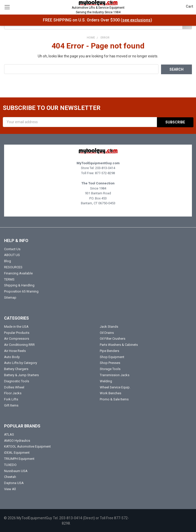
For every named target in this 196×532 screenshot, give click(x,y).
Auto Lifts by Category (20, 362)
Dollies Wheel (14, 387)
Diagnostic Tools (16, 381)
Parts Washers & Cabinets (119, 344)
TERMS (9, 279)
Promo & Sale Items (114, 399)
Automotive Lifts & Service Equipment (98, 10)
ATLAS (9, 434)
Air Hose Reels (15, 350)
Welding (106, 381)
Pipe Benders (109, 350)
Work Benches (110, 393)
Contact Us (12, 248)
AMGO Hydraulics (17, 440)
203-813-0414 (105, 167)
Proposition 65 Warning (21, 291)
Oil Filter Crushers (112, 338)
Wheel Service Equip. (115, 387)
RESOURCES (13, 267)
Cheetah (10, 476)
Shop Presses (110, 362)
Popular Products (16, 332)
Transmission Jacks (114, 374)
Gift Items (11, 405)
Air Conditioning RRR (19, 344)
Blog (7, 261)
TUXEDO (10, 464)
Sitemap (10, 297)
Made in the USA (16, 326)
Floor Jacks (12, 393)
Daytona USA (14, 483)
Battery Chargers (16, 369)
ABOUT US (12, 255)
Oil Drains (107, 332)
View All (10, 488)
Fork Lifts (11, 399)
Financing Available (18, 273)
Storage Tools (110, 369)
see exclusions (136, 20)
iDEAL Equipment (17, 452)
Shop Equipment (112, 356)
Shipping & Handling (19, 285)
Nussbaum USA (16, 470)
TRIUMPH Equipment (19, 458)
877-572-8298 (105, 172)
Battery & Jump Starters (21, 374)
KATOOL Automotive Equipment (27, 446)
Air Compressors (16, 338)
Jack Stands (109, 326)
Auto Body (12, 356)
